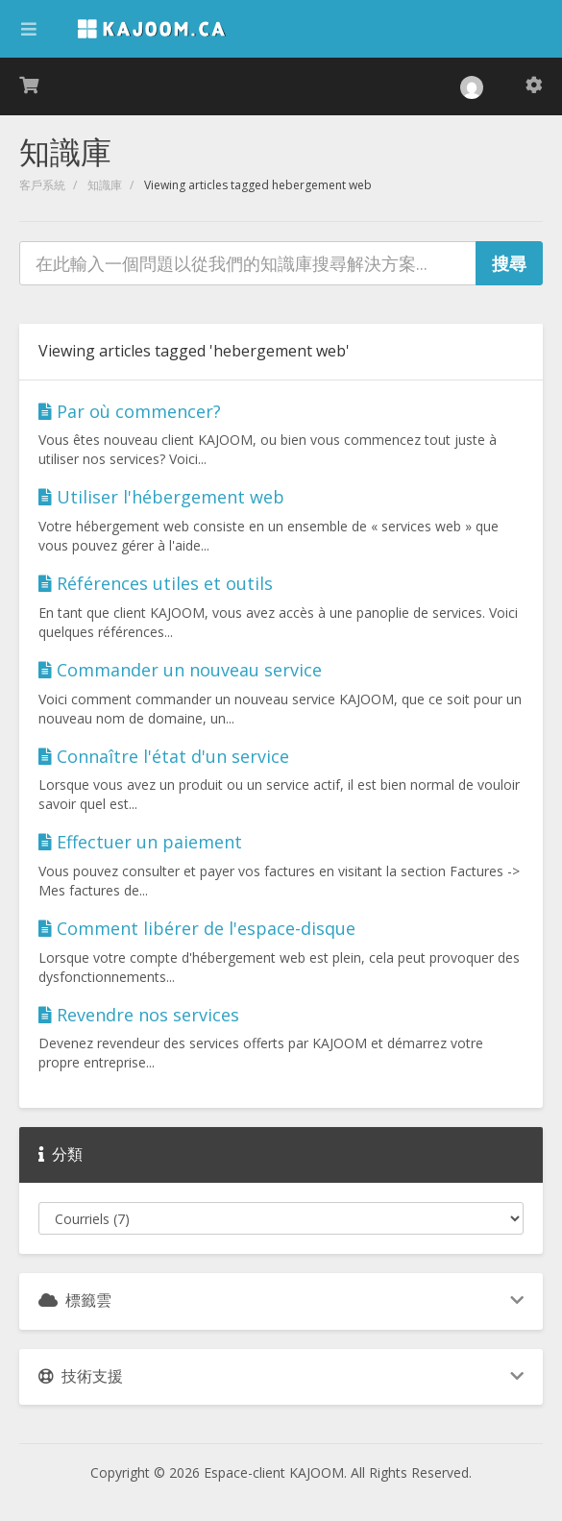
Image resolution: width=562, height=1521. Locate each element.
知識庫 (104, 185)
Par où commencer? (129, 411)
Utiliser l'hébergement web (161, 496)
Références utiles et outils (155, 583)
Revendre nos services (138, 1014)
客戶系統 (42, 185)
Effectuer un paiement (140, 841)
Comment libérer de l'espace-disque (196, 928)
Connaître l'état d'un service (163, 756)
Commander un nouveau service (180, 669)
